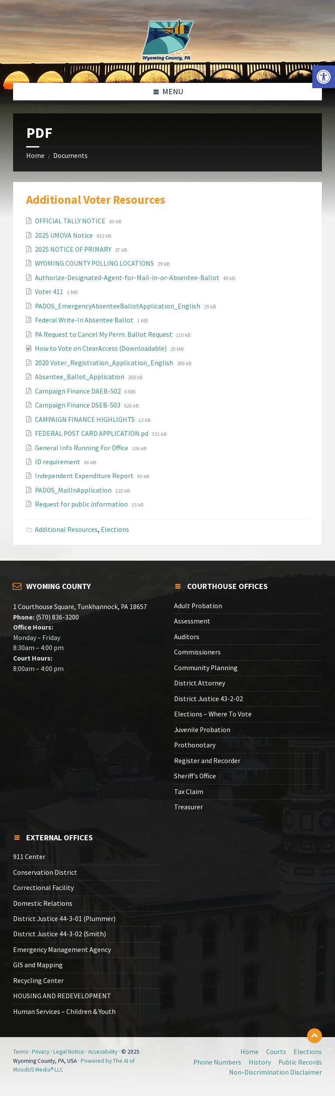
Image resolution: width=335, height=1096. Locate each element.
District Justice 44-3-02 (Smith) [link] (59, 934)
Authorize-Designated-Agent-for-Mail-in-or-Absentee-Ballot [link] (128, 278)
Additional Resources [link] (66, 529)
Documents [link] (70, 155)
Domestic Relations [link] (42, 903)
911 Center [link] (29, 857)
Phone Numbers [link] (217, 1062)
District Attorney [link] (199, 683)
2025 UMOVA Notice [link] (64, 235)
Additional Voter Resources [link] (95, 199)
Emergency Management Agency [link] (62, 949)
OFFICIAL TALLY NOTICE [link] (71, 221)
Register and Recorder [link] (207, 761)
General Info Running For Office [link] (82, 448)
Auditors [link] (186, 637)
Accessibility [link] (102, 1051)
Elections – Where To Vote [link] (213, 714)
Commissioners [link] (197, 652)
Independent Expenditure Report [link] (85, 476)
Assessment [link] (192, 621)
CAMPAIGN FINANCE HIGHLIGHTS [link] (85, 419)
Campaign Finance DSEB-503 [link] (78, 405)
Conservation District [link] (45, 872)
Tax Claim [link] (188, 792)
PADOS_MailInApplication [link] (74, 490)
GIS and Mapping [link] (38, 965)
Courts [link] (276, 1052)
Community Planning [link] (206, 668)
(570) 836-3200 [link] (56, 617)
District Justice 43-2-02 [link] (208, 699)
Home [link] (35, 155)
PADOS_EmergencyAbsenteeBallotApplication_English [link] (118, 306)
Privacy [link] (40, 1051)
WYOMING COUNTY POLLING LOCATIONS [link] (95, 263)
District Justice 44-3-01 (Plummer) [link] (64, 918)
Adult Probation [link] (198, 606)
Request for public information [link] (82, 504)
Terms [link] (20, 1051)
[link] (323, 76)
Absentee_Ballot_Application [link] (80, 377)
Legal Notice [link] (68, 1051)
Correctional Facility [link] (43, 888)
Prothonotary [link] (194, 745)
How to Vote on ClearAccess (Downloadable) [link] (101, 348)
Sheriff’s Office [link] (195, 776)
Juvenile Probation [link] (202, 730)
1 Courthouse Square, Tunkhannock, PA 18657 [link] (80, 607)
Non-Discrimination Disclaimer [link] (275, 1072)
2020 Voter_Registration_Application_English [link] (104, 363)
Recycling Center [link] (38, 980)
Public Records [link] (300, 1062)
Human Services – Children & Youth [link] (64, 1011)
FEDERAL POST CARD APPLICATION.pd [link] (92, 433)
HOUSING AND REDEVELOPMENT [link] (62, 996)
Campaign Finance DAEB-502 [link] (78, 391)
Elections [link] (115, 529)
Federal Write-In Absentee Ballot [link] (85, 320)
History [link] (260, 1062)
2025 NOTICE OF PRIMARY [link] (74, 249)
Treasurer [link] (188, 807)
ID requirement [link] (58, 462)
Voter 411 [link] (50, 292)
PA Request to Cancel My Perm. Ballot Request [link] (104, 334)
